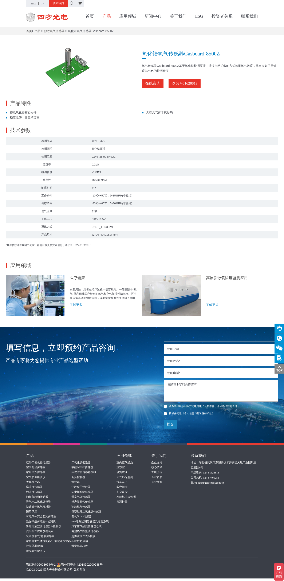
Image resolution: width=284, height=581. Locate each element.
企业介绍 (156, 462)
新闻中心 (153, 16)
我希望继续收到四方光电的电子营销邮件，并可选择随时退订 (200, 406)
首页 (90, 16)
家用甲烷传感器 (35, 472)
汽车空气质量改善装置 (40, 533)
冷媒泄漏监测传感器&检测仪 (43, 528)
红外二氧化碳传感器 (38, 462)
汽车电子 (122, 482)
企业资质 (156, 477)
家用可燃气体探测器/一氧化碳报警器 (48, 543)
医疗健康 (122, 487)
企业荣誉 (156, 482)
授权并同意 (189, 413)
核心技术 (156, 467)
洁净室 (121, 467)
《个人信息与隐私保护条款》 (198, 413)
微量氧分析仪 (79, 548)
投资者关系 (222, 16)
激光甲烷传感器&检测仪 (41, 523)
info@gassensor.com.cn (211, 482)
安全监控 (122, 492)
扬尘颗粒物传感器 (82, 492)
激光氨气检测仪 (35, 553)
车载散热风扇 (79, 543)
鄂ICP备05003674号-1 (41, 567)
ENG (33, 3)
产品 (106, 16)
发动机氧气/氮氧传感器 (40, 538)
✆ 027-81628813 (185, 83)
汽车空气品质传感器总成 (86, 528)
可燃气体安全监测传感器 (41, 517)
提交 (170, 424)
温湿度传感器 (34, 487)
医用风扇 (31, 512)
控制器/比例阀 (34, 548)
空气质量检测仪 (35, 477)
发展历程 (156, 472)
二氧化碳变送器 (81, 462)
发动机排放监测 (126, 497)
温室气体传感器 (81, 497)
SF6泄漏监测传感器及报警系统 (90, 523)
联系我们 (58, 3)
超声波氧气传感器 (82, 502)
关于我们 (178, 16)
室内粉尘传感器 (35, 467)
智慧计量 (122, 502)
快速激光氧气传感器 (38, 507)
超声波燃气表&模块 (83, 538)
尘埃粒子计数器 (81, 487)
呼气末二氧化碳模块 (38, 502)
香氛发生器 (33, 482)
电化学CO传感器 (81, 517)
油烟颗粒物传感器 (37, 497)
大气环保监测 (125, 477)
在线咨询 (152, 83)
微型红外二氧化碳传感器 (86, 512)
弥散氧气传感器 (54, 31)
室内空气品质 (125, 462)
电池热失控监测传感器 (85, 533)
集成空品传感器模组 (83, 472)
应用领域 (127, 16)
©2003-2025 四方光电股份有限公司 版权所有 (55, 572)
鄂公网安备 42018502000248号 (79, 567)
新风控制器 (78, 477)
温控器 (75, 482)
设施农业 (122, 472)
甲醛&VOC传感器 (82, 467)
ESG (199, 16)
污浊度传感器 (34, 492)
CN (42, 3)
